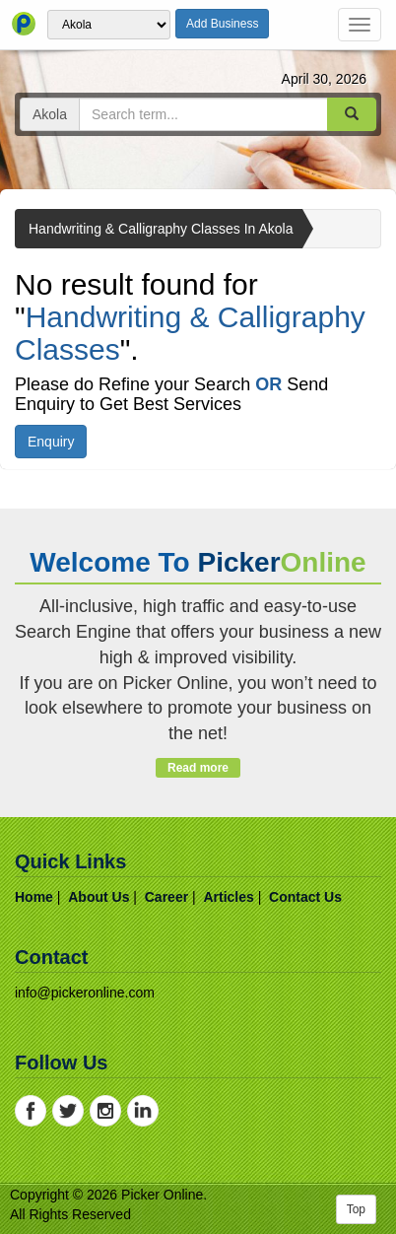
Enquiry (51, 441)
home (34, 897)
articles (228, 897)
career (166, 897)
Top (356, 1209)
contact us (305, 897)
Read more (197, 768)
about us (98, 897)
